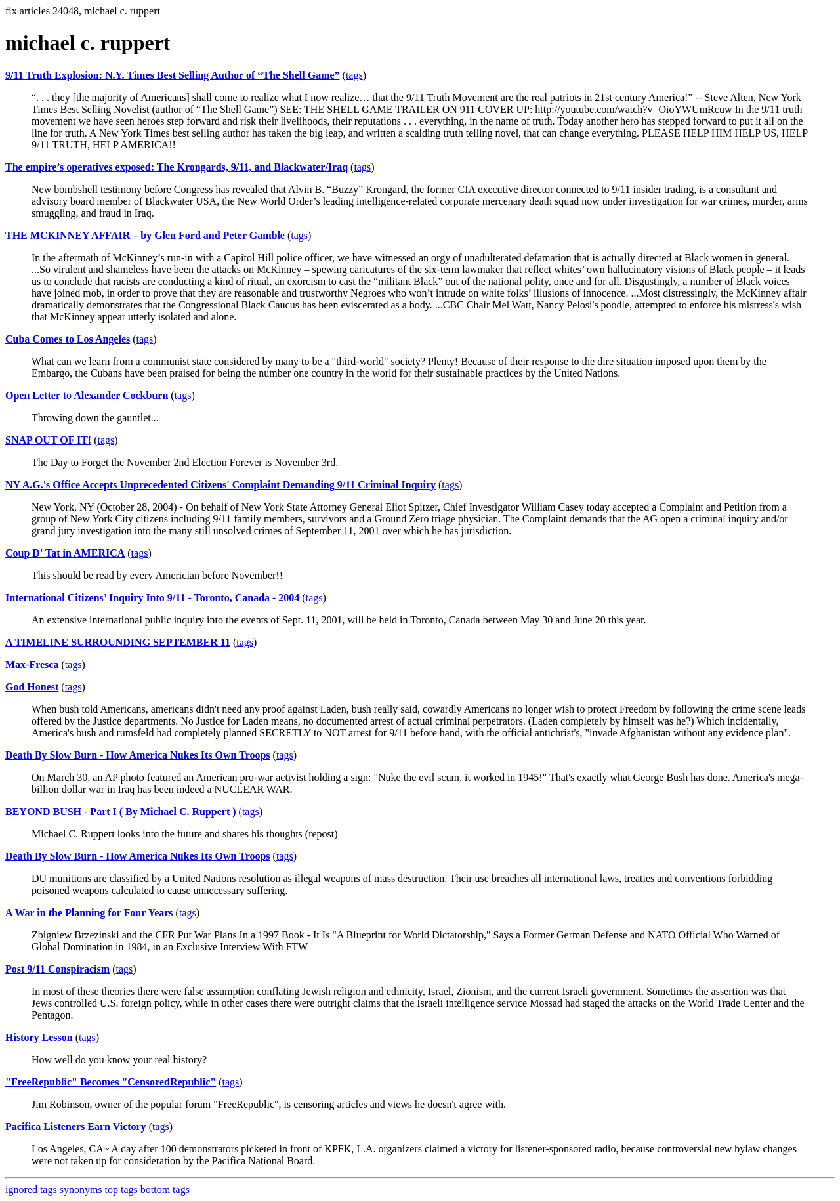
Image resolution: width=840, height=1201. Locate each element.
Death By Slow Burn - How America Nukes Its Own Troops (137, 755)
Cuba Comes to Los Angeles (67, 339)
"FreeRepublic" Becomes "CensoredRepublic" (110, 1081)
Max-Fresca (31, 664)
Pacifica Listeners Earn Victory (75, 1126)
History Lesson (39, 1037)
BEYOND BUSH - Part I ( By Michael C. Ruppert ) (120, 811)
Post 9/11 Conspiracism (57, 969)
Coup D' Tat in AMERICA (65, 552)
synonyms (81, 1189)
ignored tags (31, 1189)
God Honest (31, 686)
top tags (121, 1189)
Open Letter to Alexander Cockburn (86, 395)
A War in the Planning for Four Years (89, 912)
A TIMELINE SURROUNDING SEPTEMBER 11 (117, 642)
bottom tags (165, 1189)
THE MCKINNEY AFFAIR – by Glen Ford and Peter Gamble (145, 235)
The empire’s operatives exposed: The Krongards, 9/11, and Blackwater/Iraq (176, 167)
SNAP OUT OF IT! (48, 440)
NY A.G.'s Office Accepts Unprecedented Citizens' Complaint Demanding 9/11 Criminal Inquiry (220, 484)
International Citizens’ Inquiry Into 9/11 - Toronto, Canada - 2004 (152, 597)
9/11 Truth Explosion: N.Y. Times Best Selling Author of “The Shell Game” (172, 75)
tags (354, 75)
